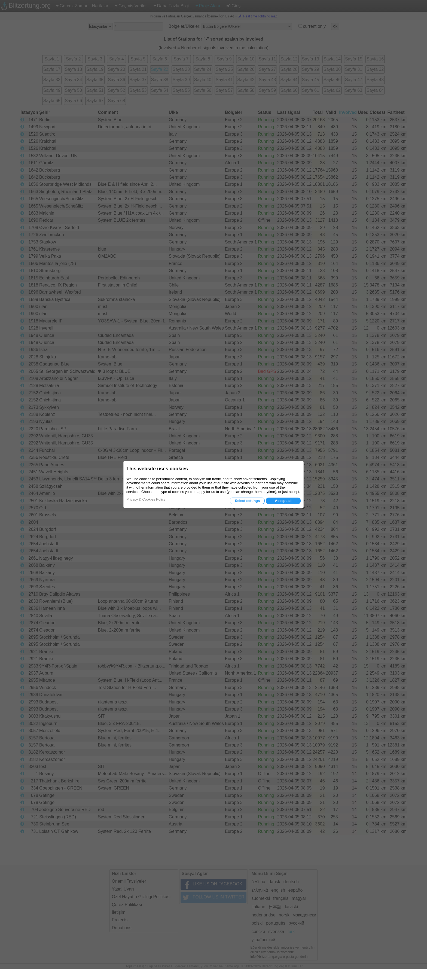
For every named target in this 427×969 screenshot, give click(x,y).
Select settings (247, 501)
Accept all (283, 501)
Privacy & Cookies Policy (146, 499)
